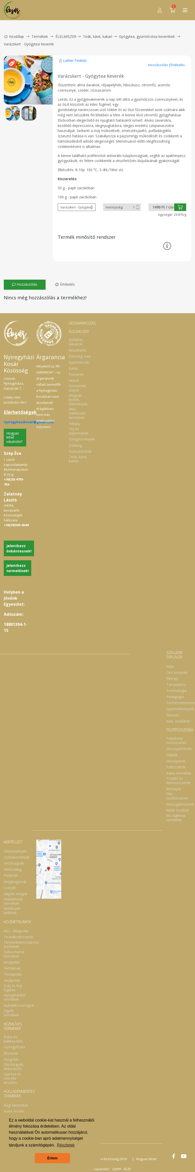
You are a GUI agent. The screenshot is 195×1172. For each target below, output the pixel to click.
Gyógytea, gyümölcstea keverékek (147, 36)
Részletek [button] (66, 1145)
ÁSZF (127, 1169)
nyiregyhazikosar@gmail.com (29, 422)
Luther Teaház (75, 60)
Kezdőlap (14, 36)
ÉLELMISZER (65, 36)
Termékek (39, 36)
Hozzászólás (158, 65)
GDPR (116, 1169)
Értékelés (178, 65)
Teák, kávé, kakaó (97, 36)
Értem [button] (52, 1158)
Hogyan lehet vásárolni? (14, 437)
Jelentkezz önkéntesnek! (18, 548)
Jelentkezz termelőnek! (17, 568)
